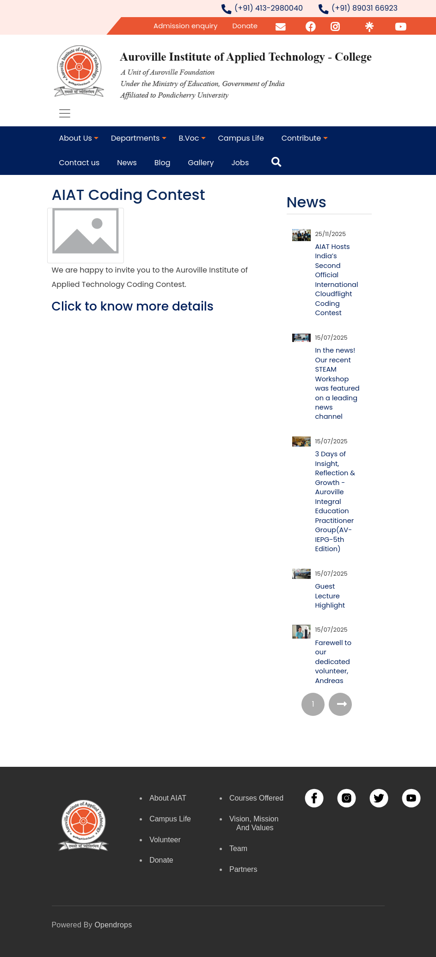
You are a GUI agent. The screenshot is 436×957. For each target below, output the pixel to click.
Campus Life (241, 138)
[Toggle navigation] (65, 113)
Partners (243, 869)
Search (279, 162)
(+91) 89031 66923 (365, 8)
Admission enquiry (185, 26)
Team (238, 848)
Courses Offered (256, 798)
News (127, 162)
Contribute (301, 138)
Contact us (79, 162)
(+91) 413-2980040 (268, 8)
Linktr (369, 26)
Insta (337, 26)
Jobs (240, 162)
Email (281, 26)
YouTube (408, 26)
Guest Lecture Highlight (330, 596)
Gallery (201, 162)
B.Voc (188, 138)
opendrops (113, 925)
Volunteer (165, 840)
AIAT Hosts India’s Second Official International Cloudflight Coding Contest (336, 279)
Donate (245, 26)
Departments (135, 138)
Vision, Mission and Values (253, 823)
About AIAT (167, 798)
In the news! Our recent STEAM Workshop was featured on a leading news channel (337, 383)
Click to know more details (133, 306)
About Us (75, 138)
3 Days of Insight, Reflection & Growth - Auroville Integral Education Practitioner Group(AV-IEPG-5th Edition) (335, 501)
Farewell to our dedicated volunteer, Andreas (333, 661)
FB (310, 26)
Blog (162, 162)
